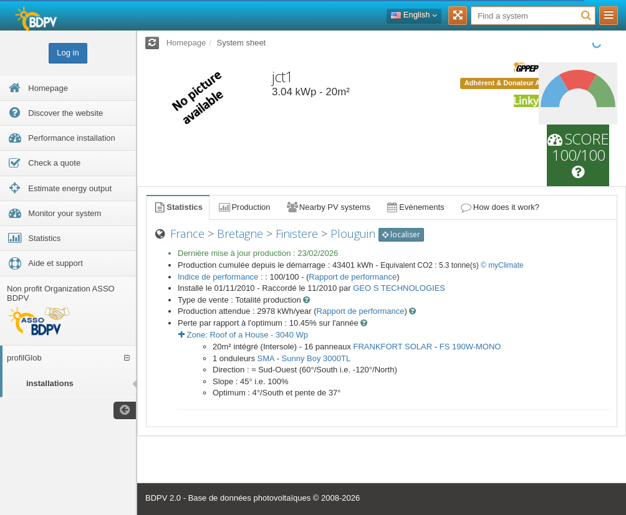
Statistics (178, 207)
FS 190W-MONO (470, 346)
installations (50, 383)
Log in (68, 52)
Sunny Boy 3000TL (316, 358)
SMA (266, 358)
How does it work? (500, 207)
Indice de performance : (221, 276)
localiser (401, 234)
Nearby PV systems (328, 207)
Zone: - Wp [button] (243, 334)
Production (244, 207)
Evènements (415, 207)
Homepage (186, 42)
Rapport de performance (353, 276)
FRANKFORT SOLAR (393, 346)
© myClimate (502, 265)
